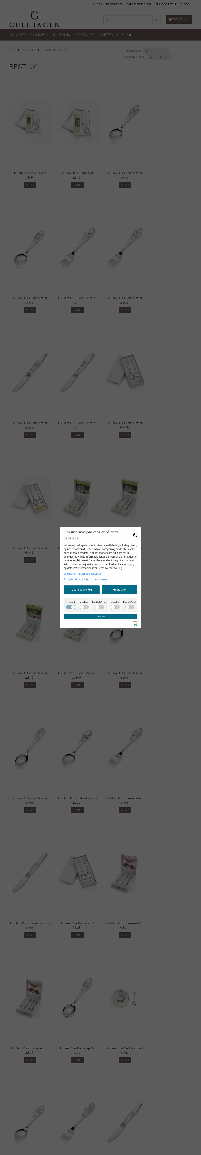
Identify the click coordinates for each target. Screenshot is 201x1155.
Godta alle (119, 589)
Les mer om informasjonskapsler (83, 573)
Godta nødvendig (82, 589)
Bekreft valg (100, 616)
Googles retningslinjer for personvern (85, 579)
